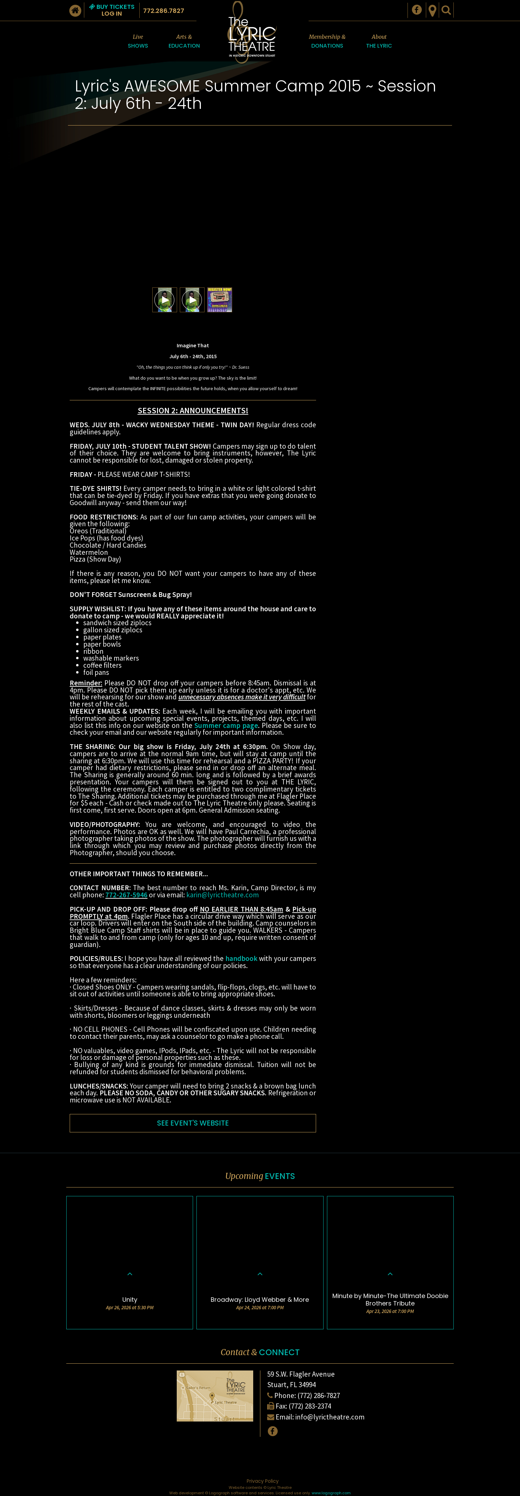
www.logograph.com (331, 1493)
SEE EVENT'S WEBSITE (193, 1123)
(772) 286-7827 (318, 1395)
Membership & (327, 41)
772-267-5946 (126, 894)
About (379, 41)
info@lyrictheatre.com (330, 1417)
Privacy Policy (263, 1481)
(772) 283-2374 (310, 1406)
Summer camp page (226, 725)
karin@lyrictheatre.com (222, 894)
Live (138, 41)
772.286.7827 (163, 10)
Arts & (184, 41)
